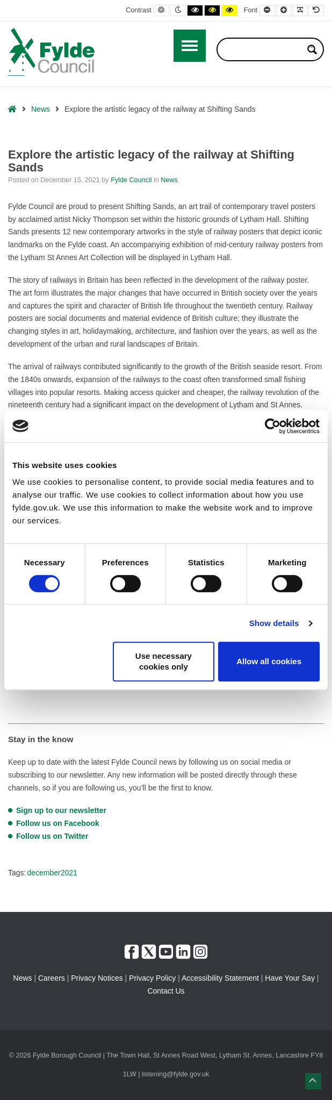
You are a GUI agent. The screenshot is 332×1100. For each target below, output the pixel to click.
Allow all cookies (268, 661)
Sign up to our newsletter (61, 810)
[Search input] (263, 49)
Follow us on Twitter (52, 836)
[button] (313, 1081)
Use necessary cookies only (163, 661)
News (40, 109)
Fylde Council (132, 180)
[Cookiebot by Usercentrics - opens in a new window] (273, 426)
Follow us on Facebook (57, 823)
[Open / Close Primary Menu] (190, 46)
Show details (274, 623)
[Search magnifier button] (312, 49)
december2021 (52, 872)
